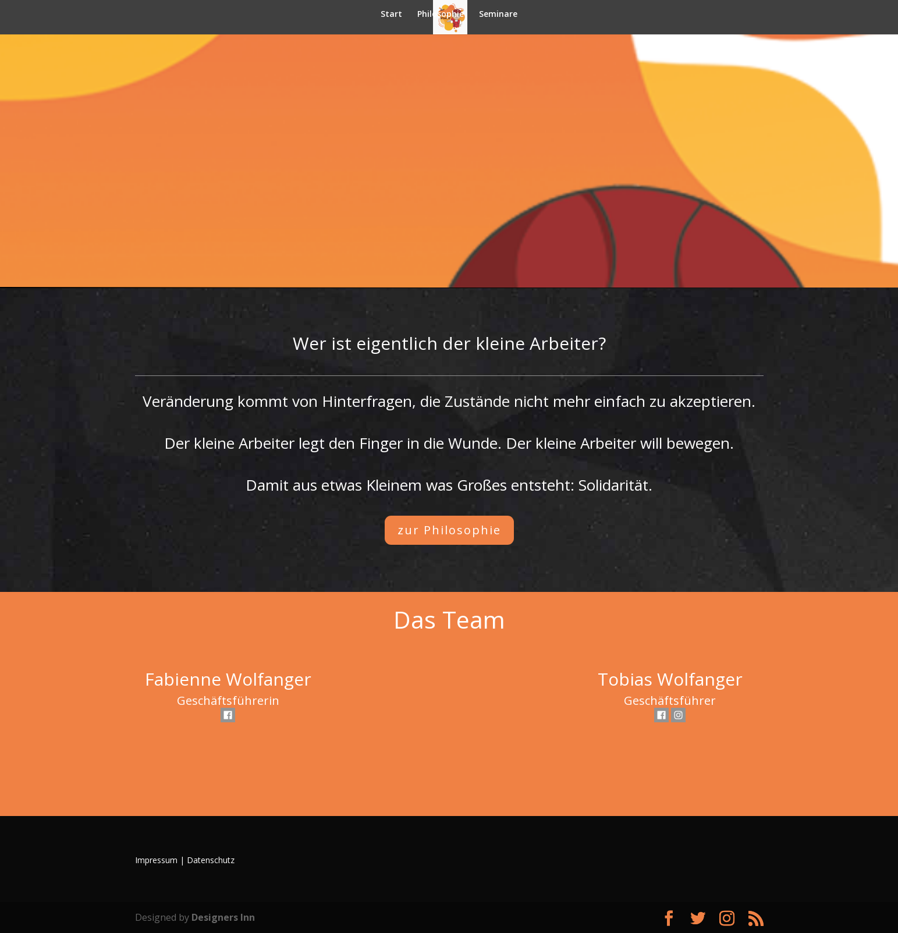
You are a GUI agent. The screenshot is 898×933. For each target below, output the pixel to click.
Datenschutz (211, 859)
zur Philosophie (449, 530)
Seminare (498, 14)
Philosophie (440, 14)
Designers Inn (223, 917)
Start (391, 14)
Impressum (156, 859)
